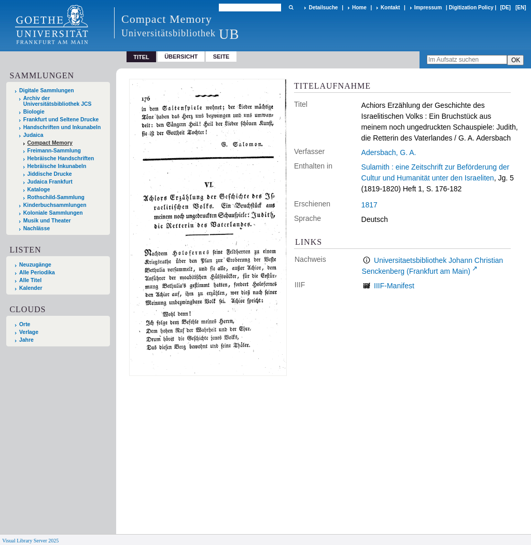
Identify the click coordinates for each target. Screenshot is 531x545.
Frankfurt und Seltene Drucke (61, 119)
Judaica (33, 135)
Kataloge (38, 189)
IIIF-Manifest (394, 286)
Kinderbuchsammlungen (55, 205)
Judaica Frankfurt (50, 182)
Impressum (428, 7)
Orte (24, 324)
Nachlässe (36, 228)
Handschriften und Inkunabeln (62, 127)
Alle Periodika (37, 272)
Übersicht (181, 56)
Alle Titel (30, 280)
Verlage (28, 332)
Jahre (26, 340)
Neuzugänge (35, 265)
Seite (221, 56)
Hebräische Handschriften (60, 158)
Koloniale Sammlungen (53, 213)
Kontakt (390, 7)
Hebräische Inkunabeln (57, 166)
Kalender (30, 288)
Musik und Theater (47, 220)
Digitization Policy (471, 7)
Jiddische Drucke (49, 174)
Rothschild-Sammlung (56, 197)
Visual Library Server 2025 (30, 540)
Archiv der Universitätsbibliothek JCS (57, 101)
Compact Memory (50, 143)
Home (359, 7)
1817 (369, 205)
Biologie (34, 112)
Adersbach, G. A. (388, 152)
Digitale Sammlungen (46, 90)
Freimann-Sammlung (54, 150)
